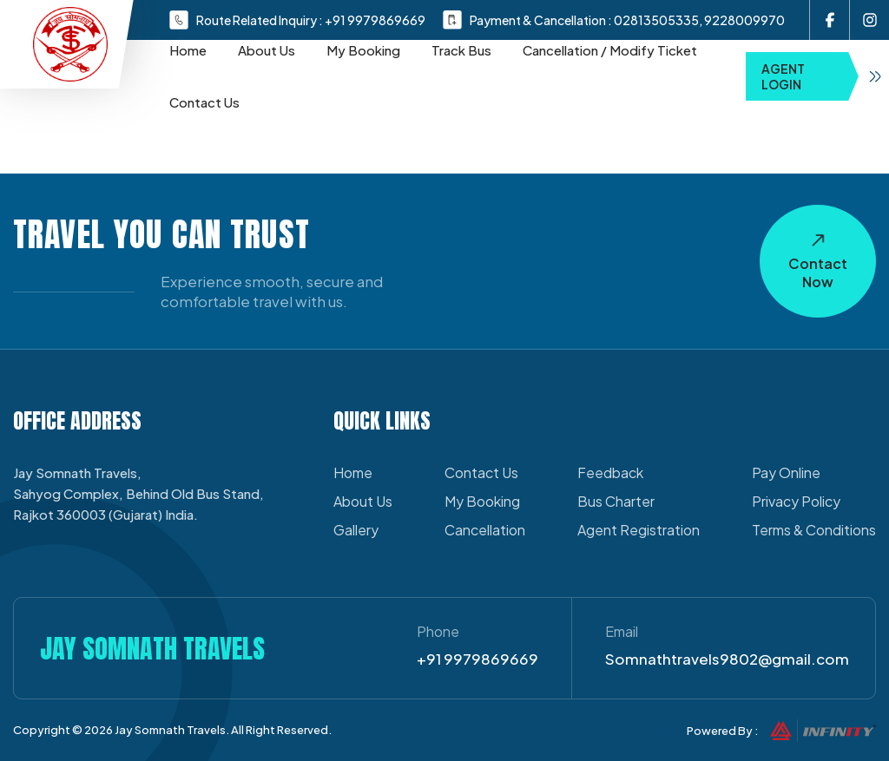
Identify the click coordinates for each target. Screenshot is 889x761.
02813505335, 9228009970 (699, 20)
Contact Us (204, 102)
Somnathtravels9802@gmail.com (727, 658)
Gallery (356, 530)
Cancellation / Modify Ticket (610, 50)
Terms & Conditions (814, 530)
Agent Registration (638, 530)
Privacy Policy (796, 501)
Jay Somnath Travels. (172, 730)
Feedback (610, 472)
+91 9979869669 (375, 20)
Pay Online (786, 472)
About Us (266, 50)
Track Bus (461, 50)
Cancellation (484, 530)
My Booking (363, 50)
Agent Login (825, 76)
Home (188, 50)
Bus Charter (616, 501)
